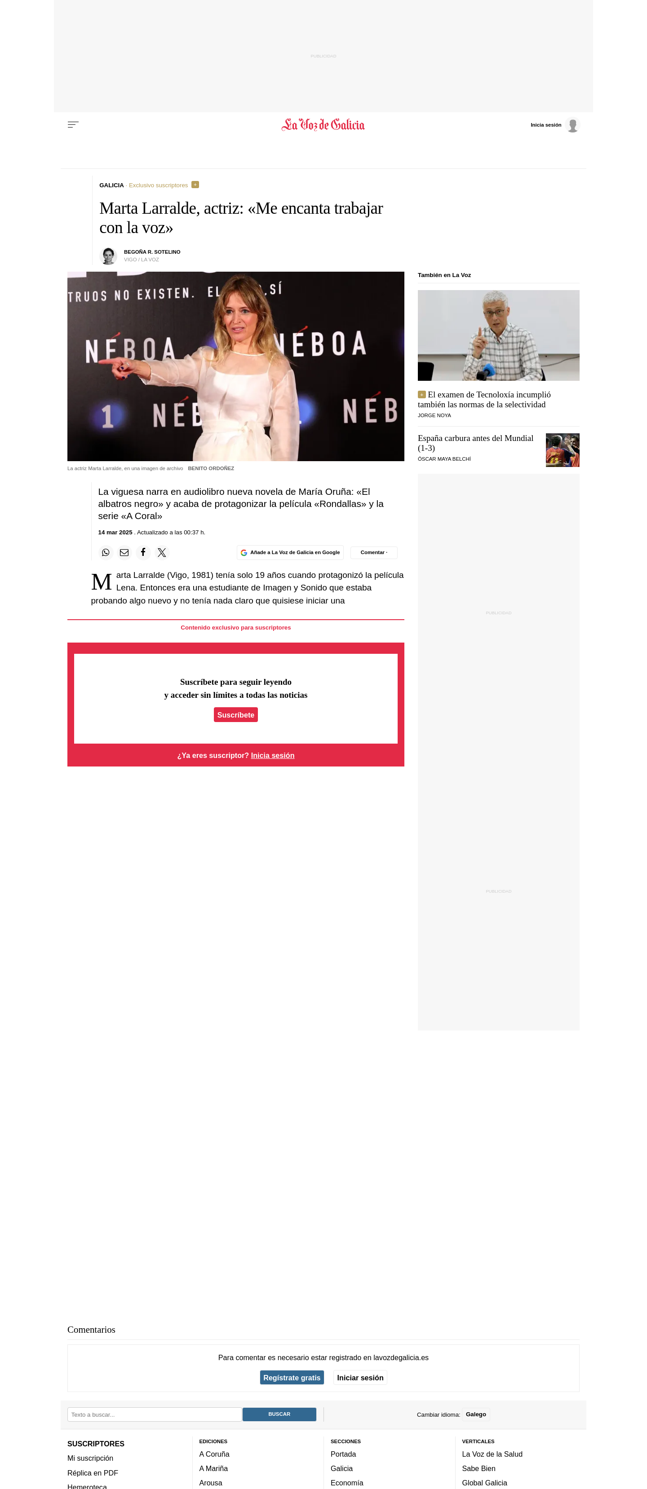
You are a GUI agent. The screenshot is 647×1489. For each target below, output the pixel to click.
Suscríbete (236, 714)
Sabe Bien (479, 1469)
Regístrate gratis (291, 1378)
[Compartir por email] (124, 552)
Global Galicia (484, 1483)
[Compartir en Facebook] (143, 552)
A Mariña (213, 1469)
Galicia (342, 1469)
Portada (343, 1454)
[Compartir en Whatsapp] (106, 552)
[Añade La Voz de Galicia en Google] (290, 552)
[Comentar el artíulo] (374, 552)
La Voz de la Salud (492, 1454)
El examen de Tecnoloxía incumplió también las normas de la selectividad (484, 399)
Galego (476, 1414)
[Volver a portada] (323, 125)
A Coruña (214, 1454)
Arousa (210, 1483)
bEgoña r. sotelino (152, 252)
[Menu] (73, 125)
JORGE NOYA (434, 415)
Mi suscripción (90, 1458)
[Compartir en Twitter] (162, 552)
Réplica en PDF (92, 1473)
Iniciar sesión (360, 1378)
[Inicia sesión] (555, 124)
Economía (347, 1483)
